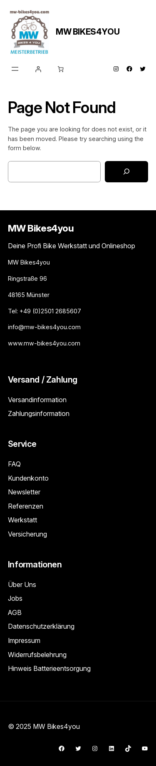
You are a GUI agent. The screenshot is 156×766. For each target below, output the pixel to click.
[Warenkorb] (60, 69)
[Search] (126, 171)
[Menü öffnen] (15, 69)
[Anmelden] (38, 69)
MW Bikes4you (87, 32)
